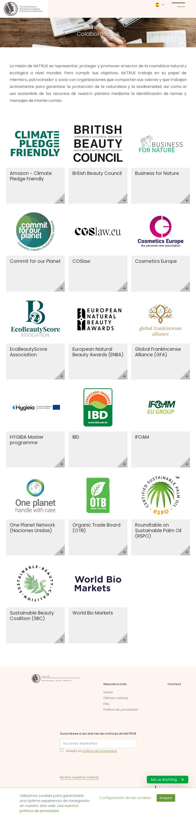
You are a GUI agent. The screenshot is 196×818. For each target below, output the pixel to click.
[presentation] (96, 765)
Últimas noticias (115, 698)
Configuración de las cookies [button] (125, 797)
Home (108, 692)
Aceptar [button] (166, 798)
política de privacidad (99, 751)
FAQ (106, 704)
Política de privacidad (120, 709)
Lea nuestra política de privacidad (49, 808)
